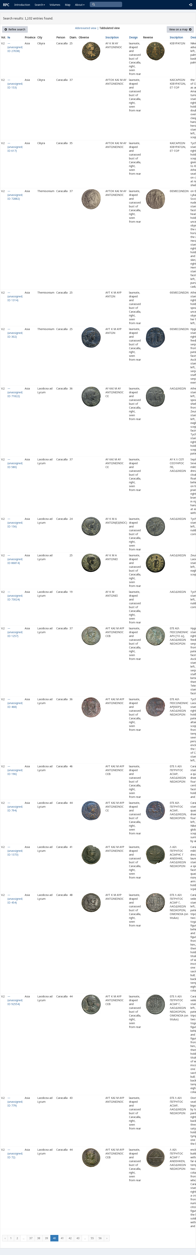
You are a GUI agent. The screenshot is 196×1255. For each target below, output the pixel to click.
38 (38, 1238)
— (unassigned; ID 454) (15, 898)
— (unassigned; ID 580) (15, 463)
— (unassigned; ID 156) (15, 522)
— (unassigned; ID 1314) (15, 296)
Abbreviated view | (87, 28)
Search (40, 4)
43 (77, 1238)
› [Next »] (106, 1238)
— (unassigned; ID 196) (15, 770)
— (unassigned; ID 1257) (15, 632)
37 (30, 1238)
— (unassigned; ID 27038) (15, 47)
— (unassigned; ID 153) (15, 83)
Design (133, 37)
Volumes (55, 4)
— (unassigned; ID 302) (15, 332)
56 (100, 1238)
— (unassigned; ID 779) (15, 1101)
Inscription (112, 37)
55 (92, 1238)
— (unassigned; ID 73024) (15, 595)
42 (70, 1238)
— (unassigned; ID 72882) (15, 194)
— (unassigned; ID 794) (15, 806)
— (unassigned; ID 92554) (15, 1000)
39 (46, 1238)
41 (62, 1238)
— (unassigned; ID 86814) (15, 559)
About (80, 4)
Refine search (15, 29)
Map (67, 4)
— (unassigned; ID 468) (15, 703)
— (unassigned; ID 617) (15, 147)
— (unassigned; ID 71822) (15, 392)
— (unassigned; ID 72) (15, 1153)
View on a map (180, 29)
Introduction (22, 4)
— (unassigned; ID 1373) (15, 850)
